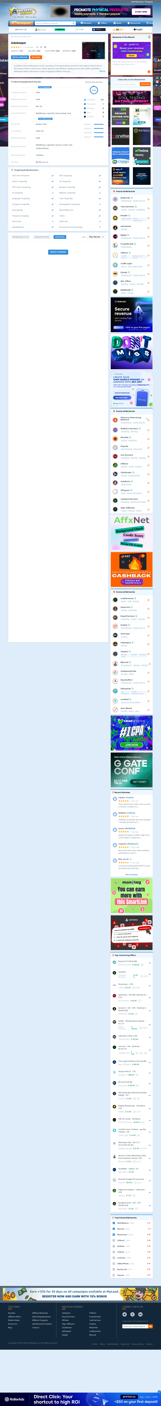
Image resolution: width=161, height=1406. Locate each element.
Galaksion (66, 1313)
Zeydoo (121, 1098)
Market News (14, 1320)
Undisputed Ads (125, 1148)
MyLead (121, 1161)
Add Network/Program (42, 1324)
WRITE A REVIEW (58, 251)
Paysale (121, 1183)
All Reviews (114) (20, 236)
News (117, 23)
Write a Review (20, 56)
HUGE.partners (124, 965)
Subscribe (145, 84)
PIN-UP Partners (125, 1122)
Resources (134, 23)
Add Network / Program (142, 2)
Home (94, 1344)
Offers (102, 23)
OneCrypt (122, 1086)
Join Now (36, 56)
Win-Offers (123, 1172)
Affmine (121, 1196)
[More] (102, 71)
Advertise (125, 1344)
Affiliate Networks (40, 1313)
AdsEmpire (122, 1209)
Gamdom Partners (122, 976)
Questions (60, 236)
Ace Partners (123, 1001)
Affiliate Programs (40, 1320)
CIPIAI (120, 988)
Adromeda (122, 1014)
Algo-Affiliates (124, 1064)
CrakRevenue (124, 1053)
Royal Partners (122, 1028)
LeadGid (121, 1075)
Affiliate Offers (14, 1316)
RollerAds (93, 1327)
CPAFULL (92, 1313)
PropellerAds (95, 1316)
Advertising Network (22, 37)
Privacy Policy (137, 1344)
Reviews (86, 23)
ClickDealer (67, 1327)
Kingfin (121, 1112)
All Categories (21, 23)
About (102, 1344)
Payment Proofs (42, 236)
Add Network (113, 1344)
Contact (35, 1327)
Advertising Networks (41, 1316)
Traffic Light (123, 1135)
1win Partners (124, 1039)
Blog (150, 23)
